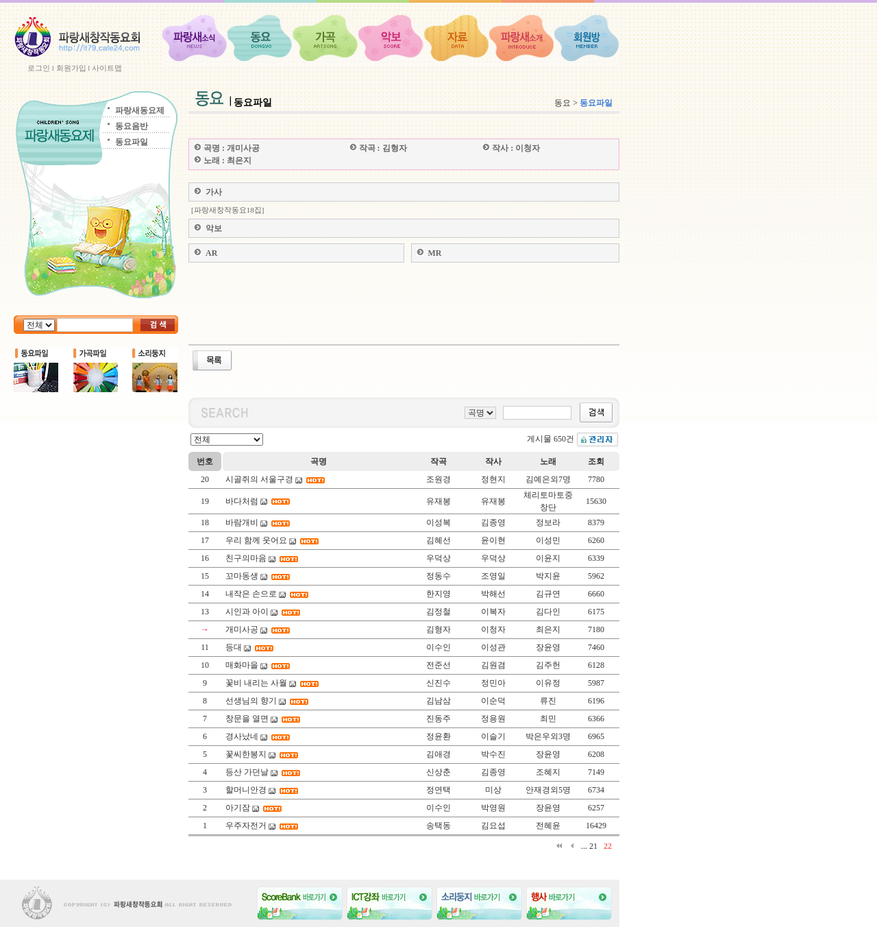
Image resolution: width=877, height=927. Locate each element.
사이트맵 (107, 68)
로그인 (38, 68)
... (584, 846)
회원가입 (71, 68)
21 (593, 846)
